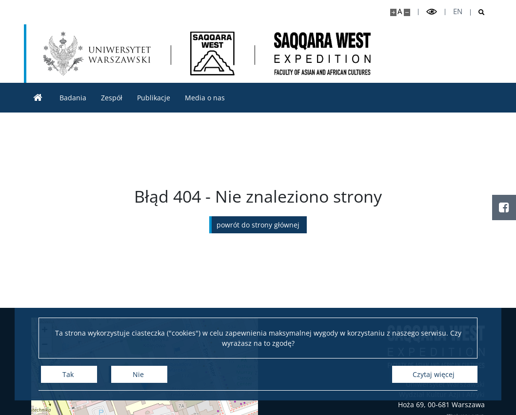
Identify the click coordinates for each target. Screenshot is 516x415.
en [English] (457, 11)
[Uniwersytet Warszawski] (97, 53)
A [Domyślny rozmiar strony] (399, 11)
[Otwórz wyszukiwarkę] (477, 12)
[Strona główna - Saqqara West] (212, 53)
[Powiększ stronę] (393, 12)
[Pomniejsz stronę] (407, 12)
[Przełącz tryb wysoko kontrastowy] (431, 12)
